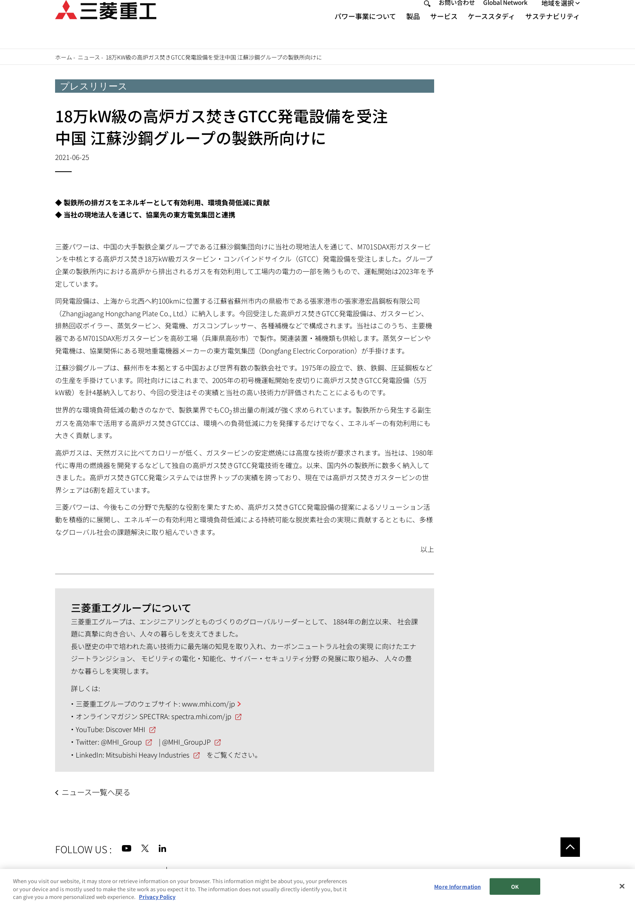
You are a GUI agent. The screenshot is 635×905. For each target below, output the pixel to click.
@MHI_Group (121, 742)
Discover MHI (125, 729)
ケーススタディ (491, 31)
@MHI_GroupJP (186, 742)
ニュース (89, 57)
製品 (413, 31)
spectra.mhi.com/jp (201, 716)
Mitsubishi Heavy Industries (148, 755)
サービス (444, 31)
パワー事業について (365, 31)
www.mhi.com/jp (208, 703)
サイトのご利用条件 (129, 872)
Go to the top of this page (570, 847)
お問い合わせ (457, 17)
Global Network (505, 17)
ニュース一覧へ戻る (96, 792)
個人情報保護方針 (200, 872)
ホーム (63, 57)
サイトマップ (74, 872)
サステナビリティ (552, 31)
